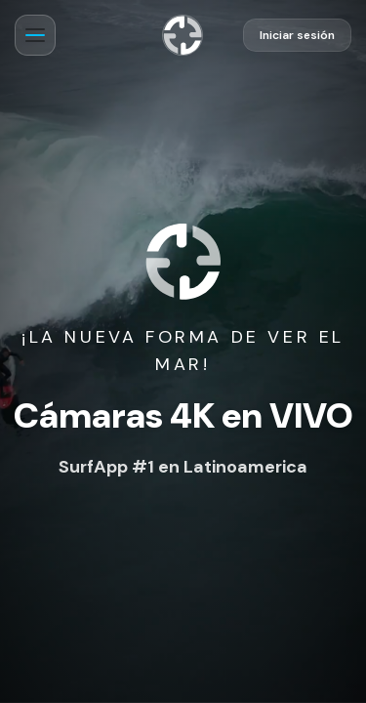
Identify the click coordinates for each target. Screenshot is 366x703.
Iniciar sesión (297, 35)
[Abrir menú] (35, 35)
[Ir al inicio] (182, 35)
